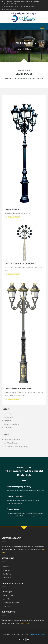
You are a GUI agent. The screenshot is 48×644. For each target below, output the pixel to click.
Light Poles (27, 49)
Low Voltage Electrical (11, 443)
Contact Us (6, 570)
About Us (6, 567)
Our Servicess (7, 574)
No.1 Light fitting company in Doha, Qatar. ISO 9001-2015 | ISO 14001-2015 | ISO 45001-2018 (21, 2)
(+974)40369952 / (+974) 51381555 (13, 6)
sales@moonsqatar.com (10, 9)
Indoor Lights (8, 414)
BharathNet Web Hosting (37, 634)
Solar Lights (7, 427)
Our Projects (7, 578)
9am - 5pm (30, 6)
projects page (24, 623)
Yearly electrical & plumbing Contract (16, 446)
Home (19, 49)
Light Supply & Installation (12, 440)
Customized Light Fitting (11, 424)
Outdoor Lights (8, 417)
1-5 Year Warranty (12, 217)
